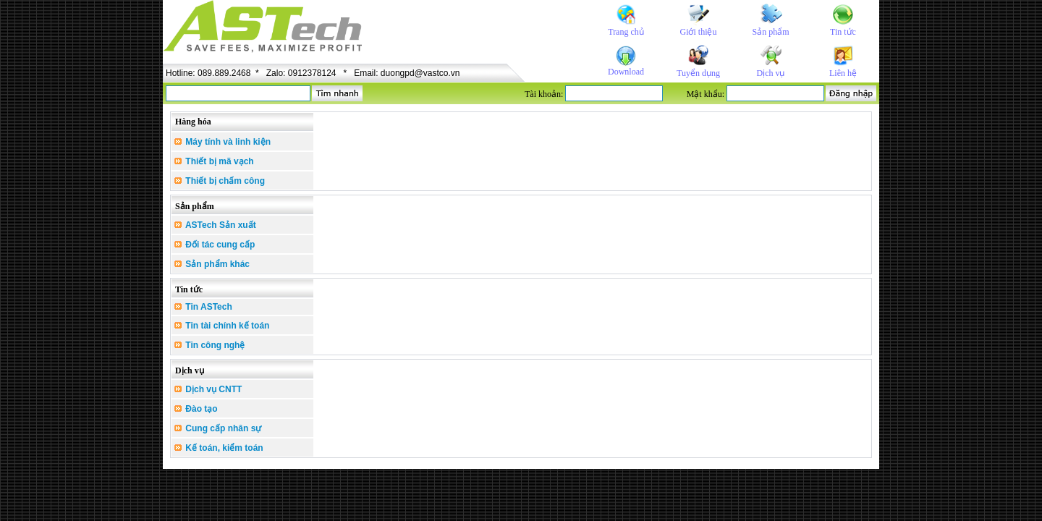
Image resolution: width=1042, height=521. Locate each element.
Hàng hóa (193, 122)
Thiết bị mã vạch (214, 161)
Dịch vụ (771, 73)
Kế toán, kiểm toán (218, 448)
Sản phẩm (770, 32)
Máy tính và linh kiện (222, 142)
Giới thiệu (697, 32)
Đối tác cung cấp (214, 245)
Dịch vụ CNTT (208, 389)
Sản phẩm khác (212, 264)
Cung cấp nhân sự (217, 428)
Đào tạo (196, 409)
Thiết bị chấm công (219, 181)
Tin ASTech (203, 307)
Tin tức (843, 32)
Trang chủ (626, 32)
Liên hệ (843, 73)
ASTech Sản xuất (215, 225)
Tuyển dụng (698, 73)
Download (626, 72)
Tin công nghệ (209, 345)
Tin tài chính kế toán (221, 326)
